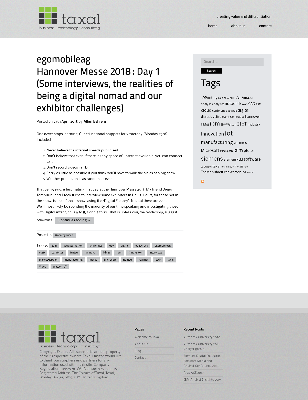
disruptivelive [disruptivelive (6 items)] (211, 116)
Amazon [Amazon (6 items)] (248, 97)
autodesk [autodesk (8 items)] (233, 104)
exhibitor (57, 252)
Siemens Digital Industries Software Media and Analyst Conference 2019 (202, 361)
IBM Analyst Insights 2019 (202, 379)
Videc (42, 267)
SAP (158, 260)
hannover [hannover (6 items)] (252, 116)
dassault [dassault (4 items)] (232, 111)
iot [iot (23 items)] (229, 134)
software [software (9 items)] (252, 159)
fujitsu (74, 252)
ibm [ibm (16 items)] (215, 124)
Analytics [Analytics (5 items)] (218, 104)
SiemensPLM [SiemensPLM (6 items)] (233, 159)
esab (42, 252)
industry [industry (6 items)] (254, 124)
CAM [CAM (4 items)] (258, 104)
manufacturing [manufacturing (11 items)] (217, 142)
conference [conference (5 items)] (219, 111)
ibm (119, 252)
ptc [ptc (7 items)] (246, 150)
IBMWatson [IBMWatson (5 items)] (228, 124)
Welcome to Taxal (147, 337)
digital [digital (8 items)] (243, 110)
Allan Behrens (95, 121)
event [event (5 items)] (225, 117)
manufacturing (73, 260)
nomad (127, 260)
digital (124, 246)
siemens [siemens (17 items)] (212, 159)
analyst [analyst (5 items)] (206, 104)
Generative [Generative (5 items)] (237, 117)
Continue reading (75, 220)
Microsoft (110, 260)
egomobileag (163, 246)
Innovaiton (135, 252)
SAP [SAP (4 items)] (252, 151)
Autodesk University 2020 (201, 337)
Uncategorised (64, 235)
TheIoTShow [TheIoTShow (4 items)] (241, 167)
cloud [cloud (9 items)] (206, 110)
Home (212, 26)
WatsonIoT (59, 267)
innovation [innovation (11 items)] (212, 134)
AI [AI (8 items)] (238, 98)
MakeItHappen (48, 260)
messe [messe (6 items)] (243, 142)
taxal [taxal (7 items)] (216, 166)
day (111, 246)
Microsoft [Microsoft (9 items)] (210, 151)
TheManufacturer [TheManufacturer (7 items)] (215, 172)
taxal (170, 260)
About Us (238, 26)
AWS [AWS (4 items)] (244, 104)
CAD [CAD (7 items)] (251, 104)
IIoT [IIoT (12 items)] (242, 124)
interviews (155, 252)
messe (93, 260)
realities (144, 260)
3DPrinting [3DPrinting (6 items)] (209, 97)
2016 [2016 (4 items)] (226, 98)
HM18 (106, 252)
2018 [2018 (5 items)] (232, 98)
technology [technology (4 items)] (227, 167)
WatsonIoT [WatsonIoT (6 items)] (238, 172)
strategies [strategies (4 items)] (206, 167)
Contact (265, 26)
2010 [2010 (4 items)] (220, 98)
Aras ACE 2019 (193, 372)
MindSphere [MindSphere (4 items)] (226, 151)
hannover (90, 252)
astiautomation (73, 246)
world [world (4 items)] (250, 172)
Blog (138, 351)
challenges (95, 246)
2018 (54, 246)
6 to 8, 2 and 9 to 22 (91, 212)
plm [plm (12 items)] (238, 150)
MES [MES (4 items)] (236, 143)
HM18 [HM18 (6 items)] (205, 124)
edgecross (141, 246)
